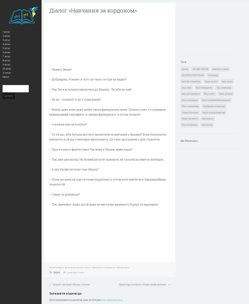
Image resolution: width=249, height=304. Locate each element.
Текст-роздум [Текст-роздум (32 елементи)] (225, 93)
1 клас (6, 31)
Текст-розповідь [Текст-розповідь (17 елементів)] (190, 100)
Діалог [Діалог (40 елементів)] (185, 69)
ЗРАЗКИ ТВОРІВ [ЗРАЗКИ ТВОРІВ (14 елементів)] (200, 69)
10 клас (7, 68)
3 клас (6, 40)
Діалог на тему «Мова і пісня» (71, 284)
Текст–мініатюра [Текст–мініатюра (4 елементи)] (190, 106)
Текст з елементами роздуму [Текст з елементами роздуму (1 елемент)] (216, 100)
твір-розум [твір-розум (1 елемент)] (207, 124)
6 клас (6, 52)
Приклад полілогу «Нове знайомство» (143, 284)
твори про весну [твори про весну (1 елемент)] (190, 118)
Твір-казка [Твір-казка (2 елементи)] (227, 81)
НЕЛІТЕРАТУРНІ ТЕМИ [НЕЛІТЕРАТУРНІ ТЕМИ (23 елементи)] (193, 75)
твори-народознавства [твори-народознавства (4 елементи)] (213, 112)
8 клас (6, 60)
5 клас (6, 48)
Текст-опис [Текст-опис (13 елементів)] (209, 93)
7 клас (6, 56)
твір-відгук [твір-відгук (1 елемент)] (208, 118)
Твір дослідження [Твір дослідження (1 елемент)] (191, 93)
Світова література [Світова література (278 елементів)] (191, 81)
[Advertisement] (109, 40)
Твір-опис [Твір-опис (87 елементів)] (187, 87)
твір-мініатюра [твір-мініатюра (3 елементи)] (189, 124)
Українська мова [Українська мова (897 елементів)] (190, 112)
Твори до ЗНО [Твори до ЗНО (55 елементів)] (211, 81)
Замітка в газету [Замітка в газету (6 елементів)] (220, 69)
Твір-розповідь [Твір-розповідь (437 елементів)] (224, 87)
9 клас (6, 64)
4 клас (6, 44)
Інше (6, 76)
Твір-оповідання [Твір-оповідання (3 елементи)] (204, 87)
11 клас (7, 72)
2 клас (6, 35)
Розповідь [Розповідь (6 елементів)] (213, 75)
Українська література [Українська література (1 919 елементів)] (214, 106)
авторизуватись (112, 299)
